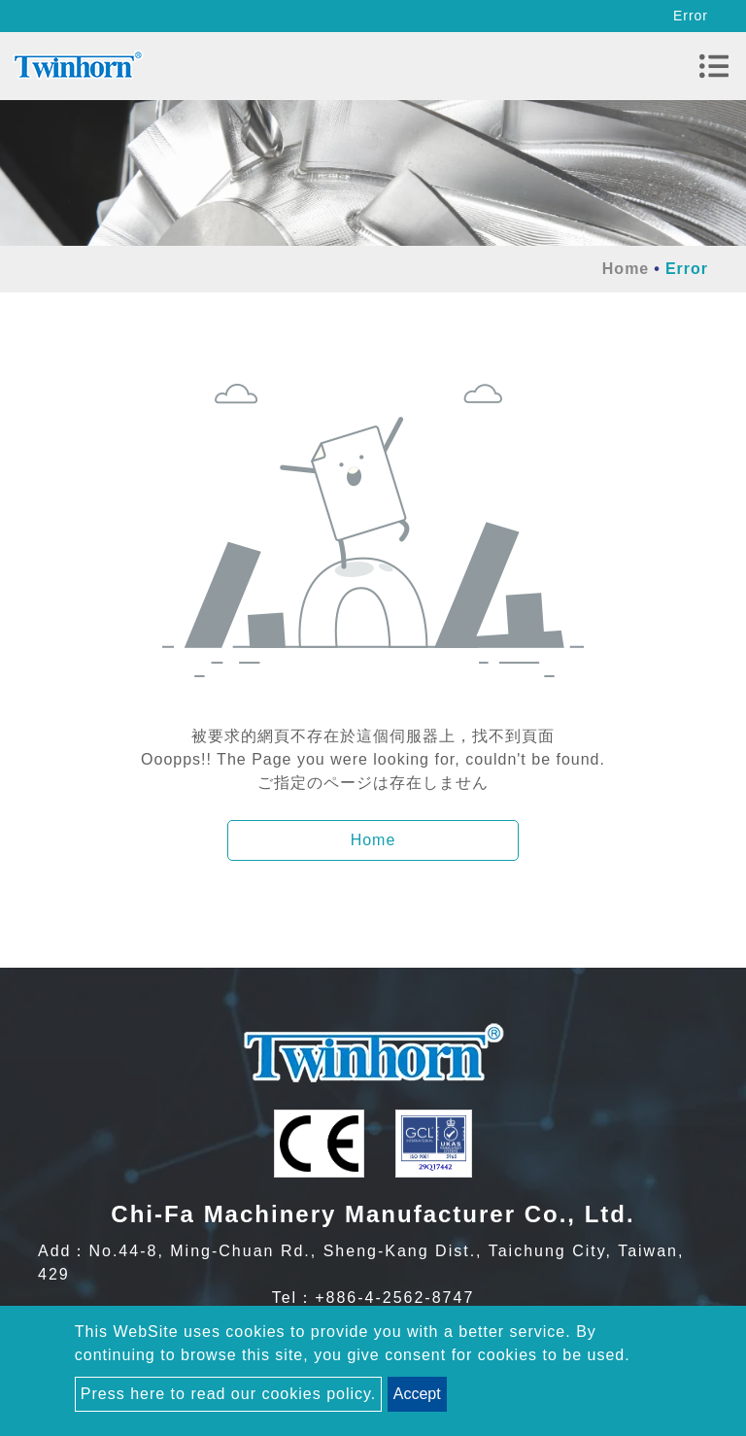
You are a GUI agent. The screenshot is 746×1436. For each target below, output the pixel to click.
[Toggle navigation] (714, 66)
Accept (417, 1393)
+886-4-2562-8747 (394, 1297)
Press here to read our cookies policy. (229, 1393)
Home (625, 268)
